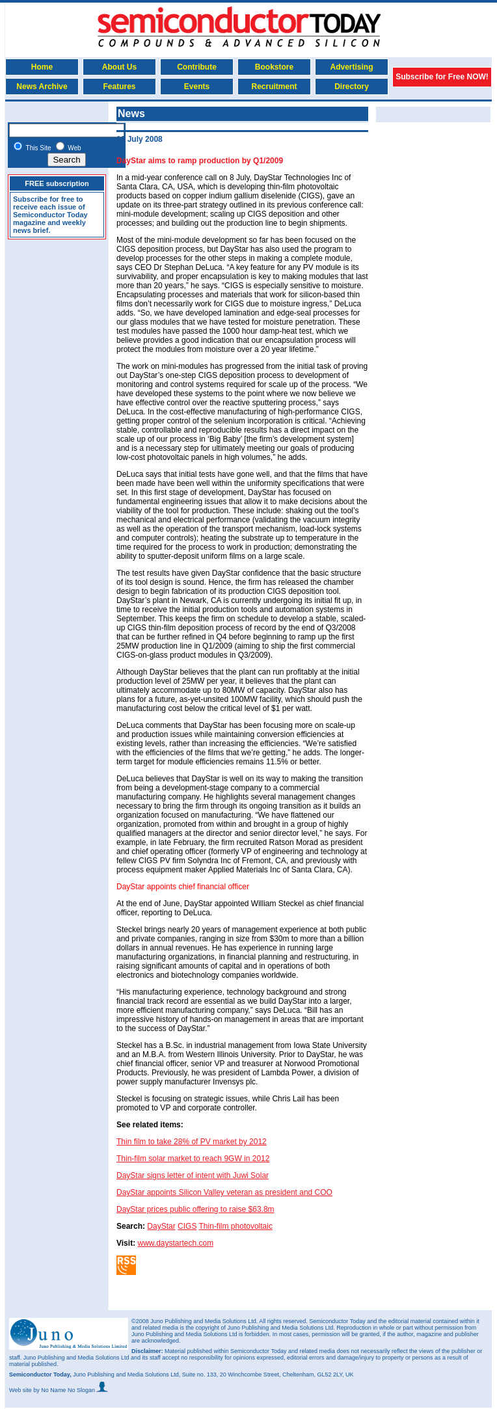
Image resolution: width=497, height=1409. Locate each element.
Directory (351, 86)
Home (42, 67)
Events (196, 86)
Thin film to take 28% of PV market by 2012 (191, 1141)
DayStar (161, 1226)
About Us (119, 67)
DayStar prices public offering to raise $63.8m (195, 1209)
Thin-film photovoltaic (236, 1226)
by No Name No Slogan (70, 1390)
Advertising (351, 67)
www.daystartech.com (175, 1243)
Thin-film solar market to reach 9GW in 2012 (192, 1158)
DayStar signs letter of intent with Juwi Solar (192, 1175)
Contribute (197, 67)
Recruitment (274, 86)
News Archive (41, 86)
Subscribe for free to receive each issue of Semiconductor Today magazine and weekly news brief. (50, 214)
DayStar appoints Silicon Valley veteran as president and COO (224, 1192)
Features (119, 86)
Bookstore (274, 67)
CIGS (187, 1226)
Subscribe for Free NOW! (442, 76)
